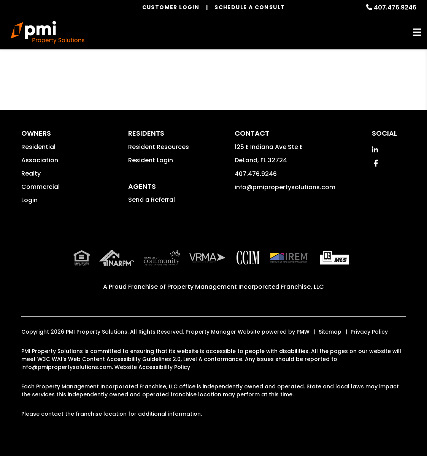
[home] (47, 32)
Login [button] (29, 200)
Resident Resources (158, 146)
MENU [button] (417, 32)
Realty (31, 173)
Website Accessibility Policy (152, 367)
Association (39, 160)
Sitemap (330, 332)
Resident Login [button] (150, 160)
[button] (375, 150)
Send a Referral (151, 199)
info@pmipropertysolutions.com (285, 187)
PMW (303, 332)
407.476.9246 (395, 7)
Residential (38, 146)
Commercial (40, 186)
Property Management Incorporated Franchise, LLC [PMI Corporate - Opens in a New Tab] (245, 286)
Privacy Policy (369, 332)
